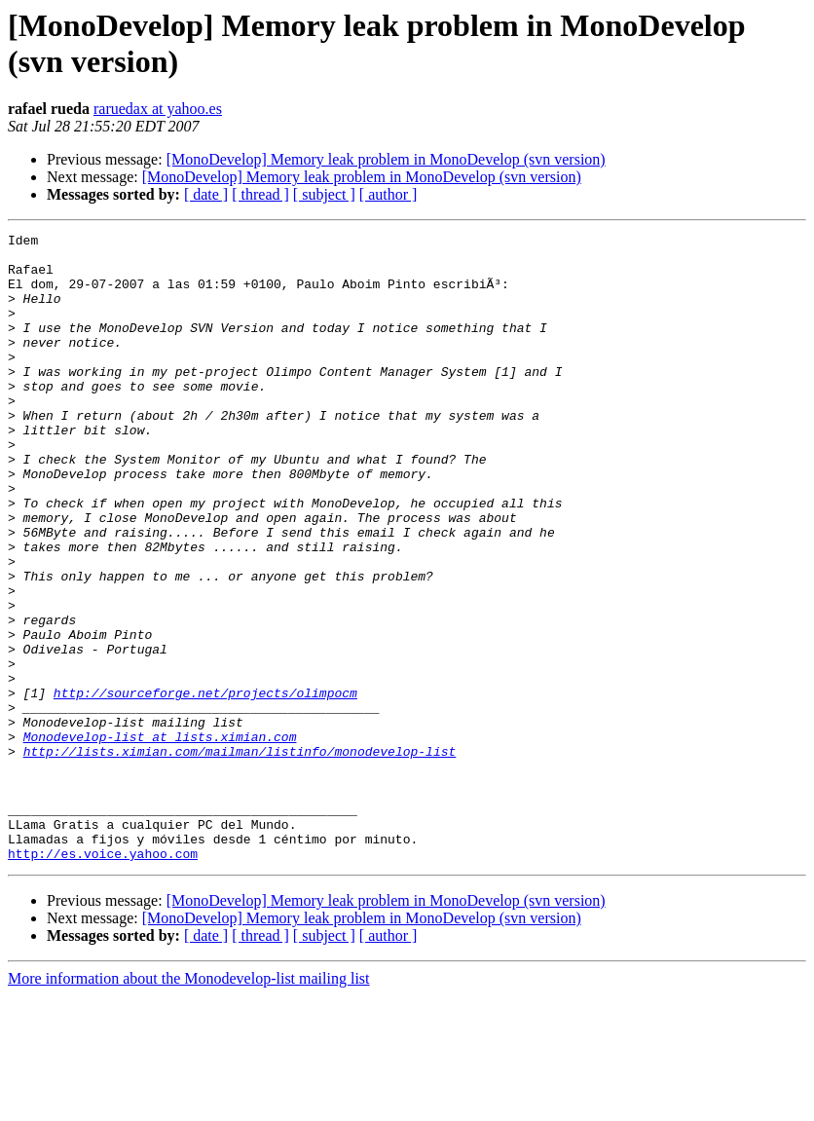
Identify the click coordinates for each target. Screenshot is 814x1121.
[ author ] (388, 194)
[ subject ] (324, 194)
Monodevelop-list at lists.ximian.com (160, 838)
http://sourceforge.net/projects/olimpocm (205, 786)
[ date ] (206, 194)
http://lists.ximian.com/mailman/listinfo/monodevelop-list (240, 856)
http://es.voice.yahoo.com (103, 979)
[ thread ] (260, 194)
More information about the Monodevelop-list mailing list (189, 1104)
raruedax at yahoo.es (157, 108)
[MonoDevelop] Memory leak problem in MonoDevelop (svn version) (386, 159)
